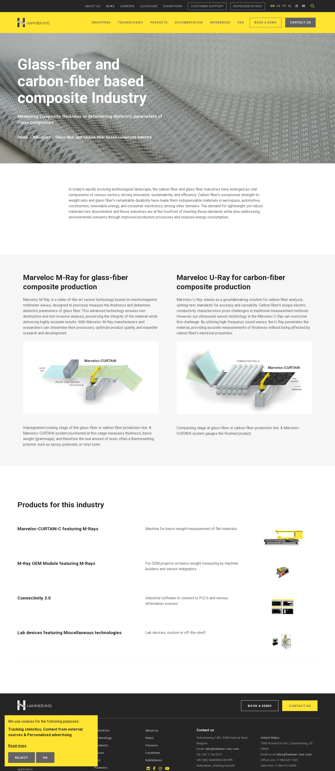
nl (290, 6)
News (110, 6)
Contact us (300, 22)
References (220, 22)
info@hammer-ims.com (222, 749)
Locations (149, 6)
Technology (103, 738)
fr (284, 6)
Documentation (189, 22)
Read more (17, 746)
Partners (100, 767)
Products (159, 22)
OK (45, 757)
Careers (127, 6)
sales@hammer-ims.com (294, 754)
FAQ (241, 22)
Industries (101, 22)
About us (92, 6)
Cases (99, 753)
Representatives (247, 6)
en (273, 6)
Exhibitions (172, 6)
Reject (21, 757)
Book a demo (266, 22)
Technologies (130, 22)
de (279, 6)
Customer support (207, 6)
